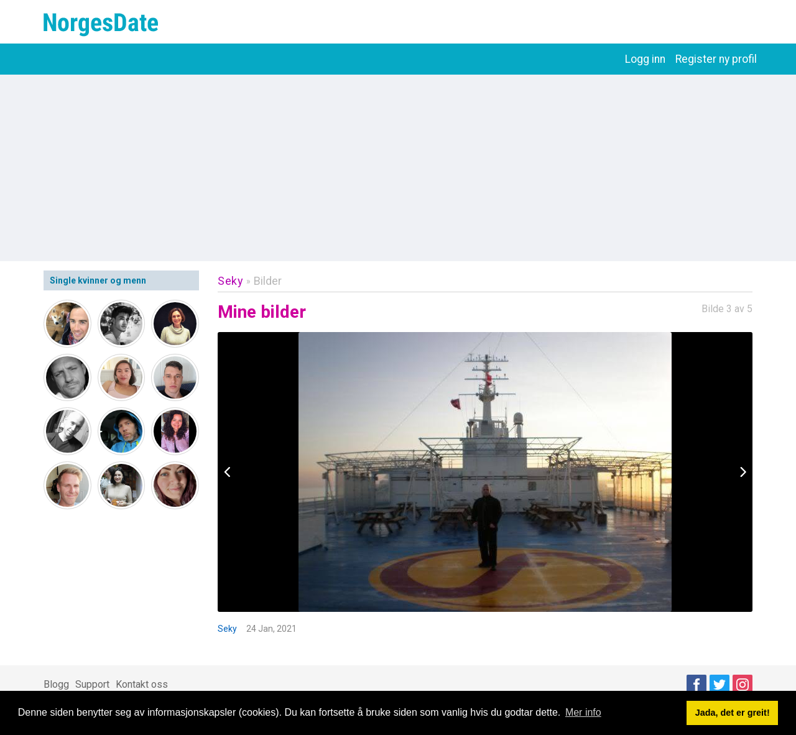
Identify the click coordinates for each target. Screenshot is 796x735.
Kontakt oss (142, 684)
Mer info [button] (583, 712)
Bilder (268, 280)
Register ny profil (716, 59)
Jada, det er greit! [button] (732, 713)
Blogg (56, 684)
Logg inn (645, 59)
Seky (230, 280)
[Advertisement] (398, 168)
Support (92, 684)
